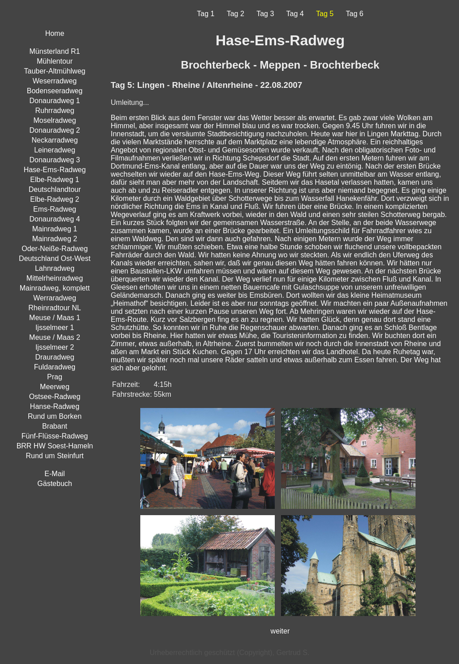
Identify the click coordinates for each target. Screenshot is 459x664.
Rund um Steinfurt (55, 456)
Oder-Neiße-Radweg (55, 248)
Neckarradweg (54, 140)
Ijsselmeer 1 (54, 327)
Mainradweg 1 (55, 229)
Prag (54, 377)
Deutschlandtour (55, 189)
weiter (280, 631)
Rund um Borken (55, 416)
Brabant (54, 426)
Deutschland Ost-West (55, 258)
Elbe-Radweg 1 (54, 179)
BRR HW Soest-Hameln (55, 446)
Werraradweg (54, 298)
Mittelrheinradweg (54, 278)
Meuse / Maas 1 (54, 317)
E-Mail (54, 473)
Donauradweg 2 (55, 130)
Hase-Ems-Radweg (55, 170)
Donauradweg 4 (55, 219)
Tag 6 (355, 13)
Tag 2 (235, 13)
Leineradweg (54, 150)
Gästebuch (54, 483)
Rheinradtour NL (54, 308)
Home (55, 33)
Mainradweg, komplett (55, 288)
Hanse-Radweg (54, 406)
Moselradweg (54, 120)
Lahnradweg (54, 268)
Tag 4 (295, 13)
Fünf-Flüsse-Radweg (55, 436)
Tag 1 (205, 13)
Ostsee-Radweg (55, 396)
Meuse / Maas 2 (54, 337)
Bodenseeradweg (55, 91)
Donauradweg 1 (55, 100)
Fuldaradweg (55, 367)
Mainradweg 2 (55, 239)
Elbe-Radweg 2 (54, 199)
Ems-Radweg (54, 209)
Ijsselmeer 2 (54, 347)
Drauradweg (54, 357)
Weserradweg (55, 81)
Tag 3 (265, 13)
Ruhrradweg (54, 110)
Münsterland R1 (55, 51)
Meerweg (54, 387)
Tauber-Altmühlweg (55, 71)
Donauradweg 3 (55, 160)
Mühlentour (55, 61)
